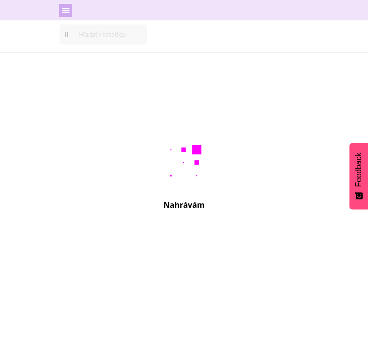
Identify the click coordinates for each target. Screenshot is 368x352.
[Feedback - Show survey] (358, 176)
